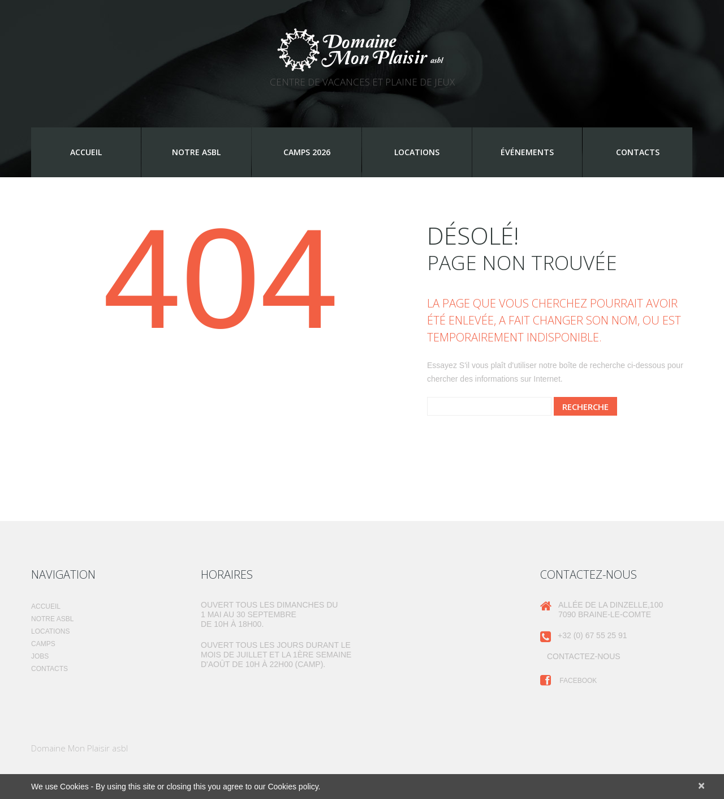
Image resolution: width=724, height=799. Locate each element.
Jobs (40, 656)
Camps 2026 (306, 152)
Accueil (86, 152)
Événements (527, 152)
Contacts (638, 152)
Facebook (568, 681)
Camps (43, 644)
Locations (416, 152)
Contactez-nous (583, 656)
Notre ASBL (196, 152)
